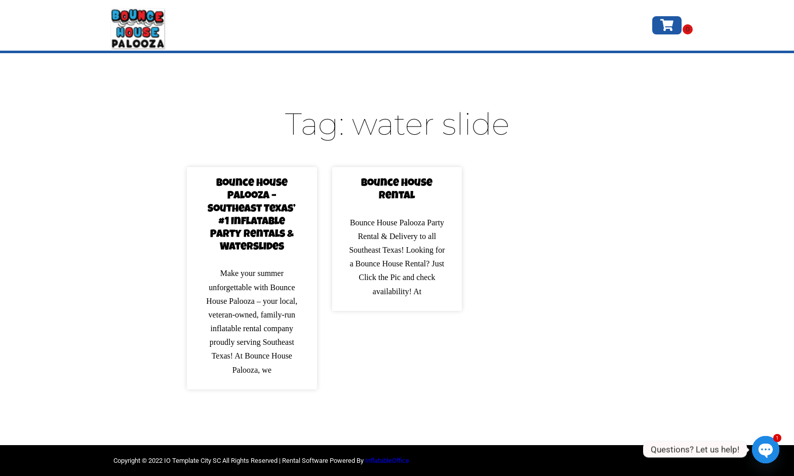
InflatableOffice (387, 460)
